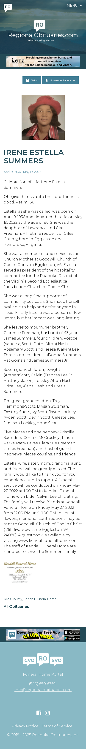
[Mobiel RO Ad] (43, 634)
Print (32, 80)
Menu (74, 6)
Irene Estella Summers (34, 156)
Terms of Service (57, 726)
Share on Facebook (60, 80)
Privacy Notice (25, 726)
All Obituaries (16, 607)
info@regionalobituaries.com (43, 690)
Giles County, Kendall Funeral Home (30, 599)
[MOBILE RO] (43, 61)
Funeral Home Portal (43, 674)
